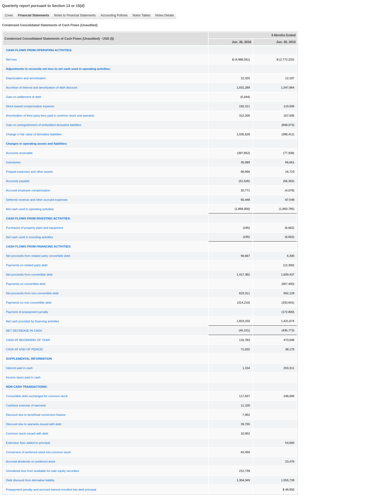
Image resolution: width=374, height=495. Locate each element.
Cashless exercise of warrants (26, 405)
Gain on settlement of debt (23, 96)
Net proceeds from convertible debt (29, 274)
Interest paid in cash (19, 368)
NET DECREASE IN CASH (24, 330)
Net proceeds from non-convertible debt (32, 293)
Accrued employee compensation (28, 190)
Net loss (11, 59)
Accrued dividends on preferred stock (30, 461)
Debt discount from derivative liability (30, 480)
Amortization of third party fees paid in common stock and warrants (50, 115)
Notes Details (163, 15)
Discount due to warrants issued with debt (33, 424)
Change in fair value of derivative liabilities (34, 134)
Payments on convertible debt (25, 283)
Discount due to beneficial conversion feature (36, 414)
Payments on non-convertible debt (28, 302)
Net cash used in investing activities (29, 237)
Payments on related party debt (27, 265)
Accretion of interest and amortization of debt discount (41, 87)
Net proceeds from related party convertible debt (38, 255)
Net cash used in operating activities (30, 209)
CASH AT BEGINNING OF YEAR (28, 340)
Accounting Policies (113, 15)
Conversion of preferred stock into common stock (38, 452)
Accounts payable (18, 181)
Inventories (13, 162)
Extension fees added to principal (28, 442)
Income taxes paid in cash (23, 377)
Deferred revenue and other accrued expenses (37, 199)
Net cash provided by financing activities (32, 321)
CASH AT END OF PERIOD (24, 349)
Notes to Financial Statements (73, 15)
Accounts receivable (19, 153)
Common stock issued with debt (27, 433)
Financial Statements (32, 15)
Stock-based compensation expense (30, 106)
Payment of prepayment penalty (27, 311)
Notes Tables (140, 15)
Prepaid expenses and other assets (29, 171)
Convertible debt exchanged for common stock (37, 396)
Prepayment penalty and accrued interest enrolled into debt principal (51, 489)
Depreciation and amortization (26, 78)
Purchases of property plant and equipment (34, 227)
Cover (7, 15)
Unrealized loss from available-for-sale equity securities (42, 470)
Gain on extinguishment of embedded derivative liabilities (43, 124)
